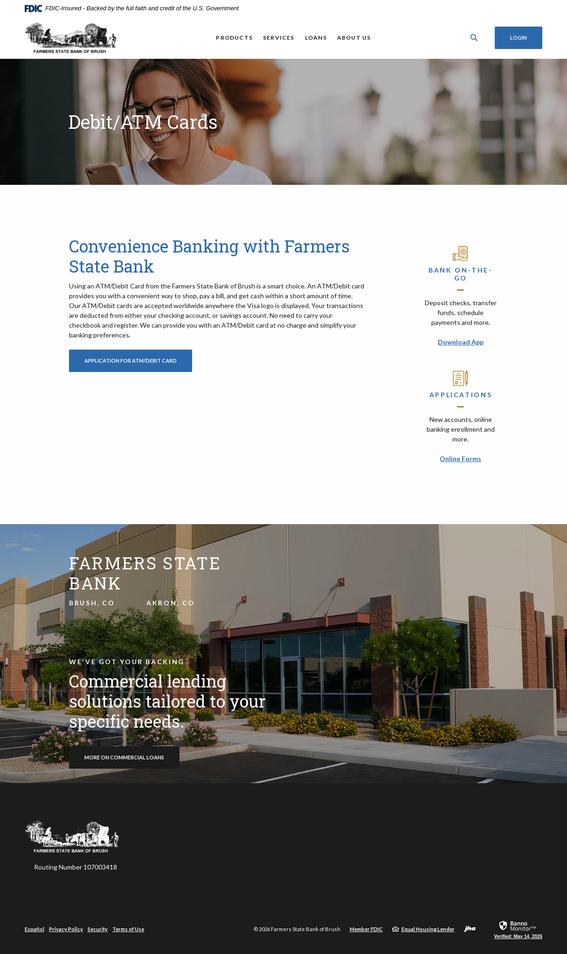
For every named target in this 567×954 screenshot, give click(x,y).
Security (98, 929)
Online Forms (460, 459)
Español (34, 929)
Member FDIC (366, 929)
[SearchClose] (474, 38)
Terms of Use (128, 929)
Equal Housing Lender (428, 929)
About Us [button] (354, 37)
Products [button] (234, 37)
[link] (518, 929)
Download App (461, 342)
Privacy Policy (66, 929)
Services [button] (279, 37)
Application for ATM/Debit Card (138, 360)
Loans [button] (316, 37)
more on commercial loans (124, 757)
